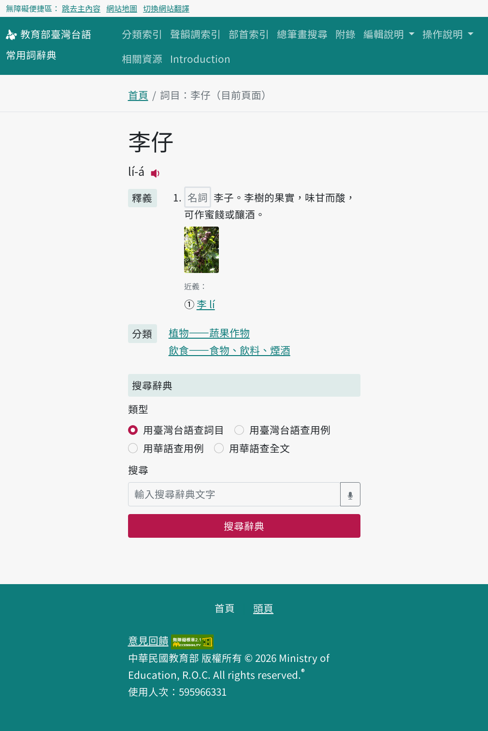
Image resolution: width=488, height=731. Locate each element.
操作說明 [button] (443, 34)
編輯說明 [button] (384, 34)
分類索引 (142, 34)
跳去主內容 (81, 8)
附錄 (345, 34)
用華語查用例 (173, 448)
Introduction (200, 58)
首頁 (138, 94)
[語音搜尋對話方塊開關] (350, 494)
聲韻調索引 (195, 34)
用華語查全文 (259, 448)
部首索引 (249, 34)
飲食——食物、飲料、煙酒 (229, 350)
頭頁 (263, 608)
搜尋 (138, 469)
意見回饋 (148, 640)
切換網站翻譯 (166, 8)
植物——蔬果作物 (209, 332)
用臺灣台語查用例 (289, 429)
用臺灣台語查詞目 (183, 429)
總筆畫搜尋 (302, 34)
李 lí (206, 304)
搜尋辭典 (244, 525)
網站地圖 (121, 8)
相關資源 (142, 58)
